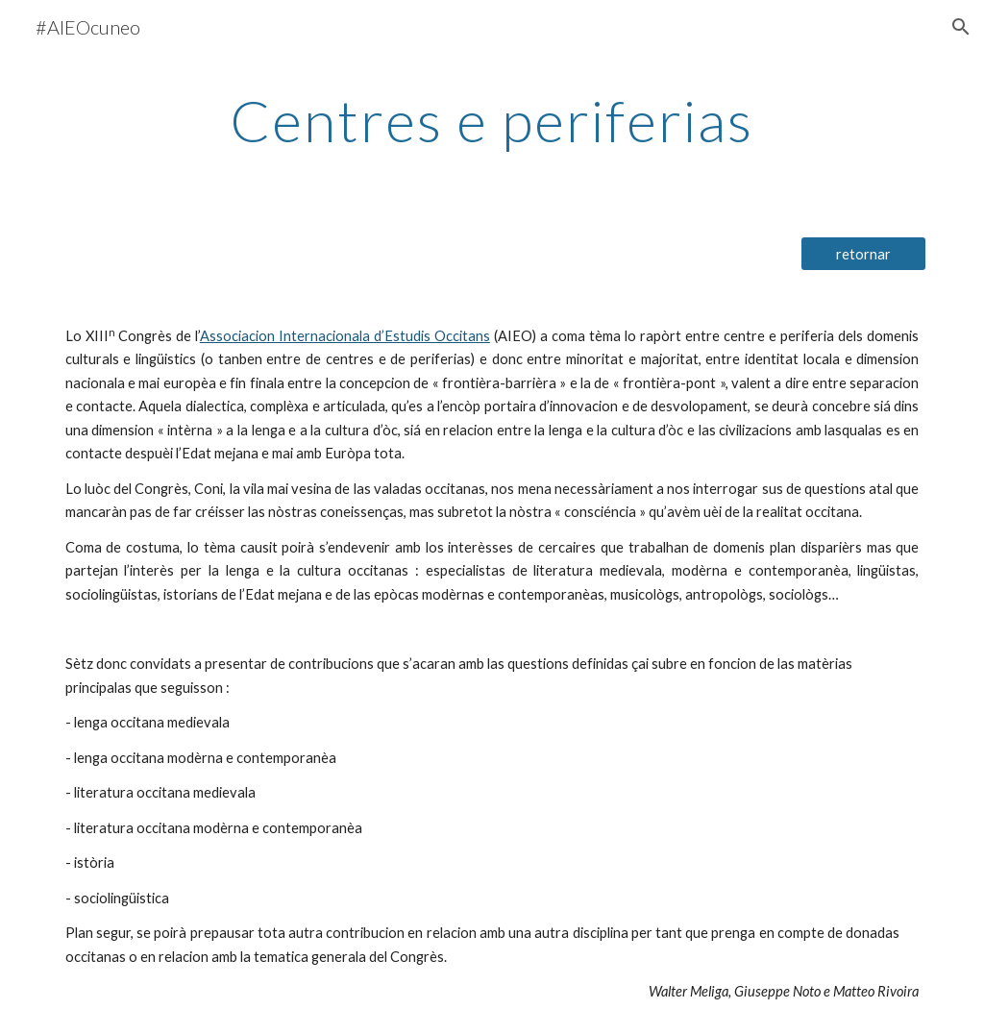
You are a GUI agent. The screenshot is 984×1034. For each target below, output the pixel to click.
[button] (961, 27)
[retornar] (863, 254)
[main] (491, 120)
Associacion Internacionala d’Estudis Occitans (345, 336)
